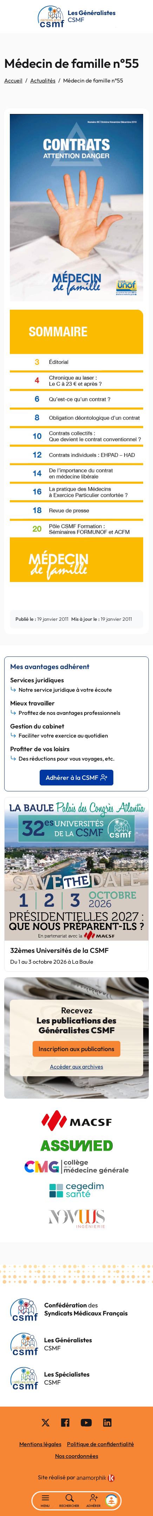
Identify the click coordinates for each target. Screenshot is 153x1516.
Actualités (42, 80)
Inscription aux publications (76, 1049)
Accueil (13, 80)
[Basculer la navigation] (45, 1501)
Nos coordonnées (76, 1455)
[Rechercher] (69, 1501)
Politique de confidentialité (100, 1443)
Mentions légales (40, 1443)
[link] (95, 1478)
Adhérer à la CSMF (76, 778)
